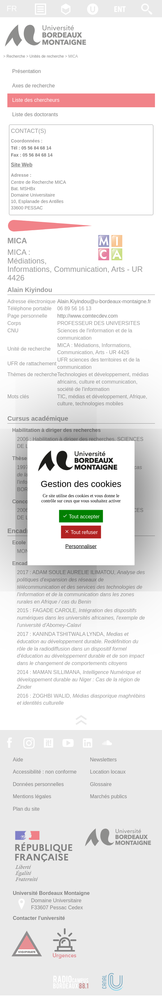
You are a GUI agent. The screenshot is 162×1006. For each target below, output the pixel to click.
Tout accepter (81, 516)
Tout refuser (81, 532)
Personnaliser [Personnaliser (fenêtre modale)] (81, 546)
